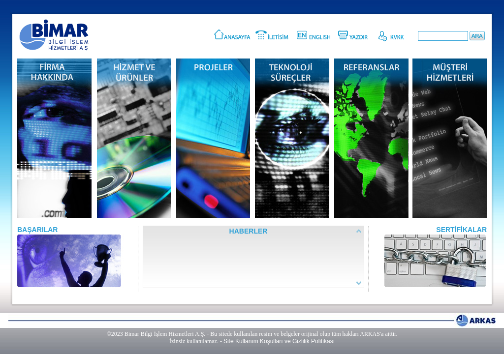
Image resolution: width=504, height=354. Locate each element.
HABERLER (248, 231)
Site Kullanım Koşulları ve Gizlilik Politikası (279, 341)
